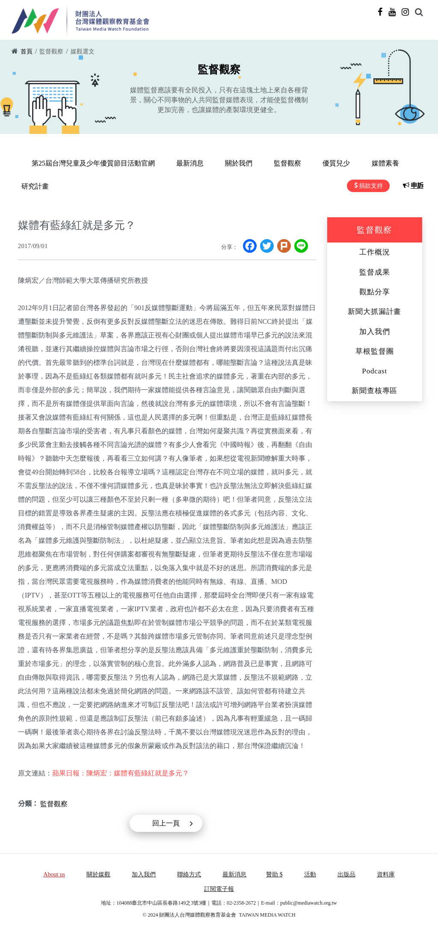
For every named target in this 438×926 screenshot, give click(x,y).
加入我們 (374, 330)
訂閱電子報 (219, 888)
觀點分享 (374, 291)
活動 (310, 873)
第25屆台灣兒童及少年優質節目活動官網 (90, 163)
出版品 (346, 873)
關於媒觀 (98, 873)
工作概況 (374, 251)
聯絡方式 (189, 873)
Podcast (374, 370)
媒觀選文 (83, 51)
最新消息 (181, 163)
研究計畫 (394, 163)
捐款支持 (373, 185)
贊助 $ (274, 873)
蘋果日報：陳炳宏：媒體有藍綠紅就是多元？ (120, 771)
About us (54, 873)
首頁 (27, 51)
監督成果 (374, 271)
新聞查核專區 (374, 389)
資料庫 (386, 873)
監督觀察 (51, 51)
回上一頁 (166, 821)
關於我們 (223, 163)
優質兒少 (309, 163)
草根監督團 (374, 350)
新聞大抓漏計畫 (374, 310)
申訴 (420, 185)
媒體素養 (352, 163)
